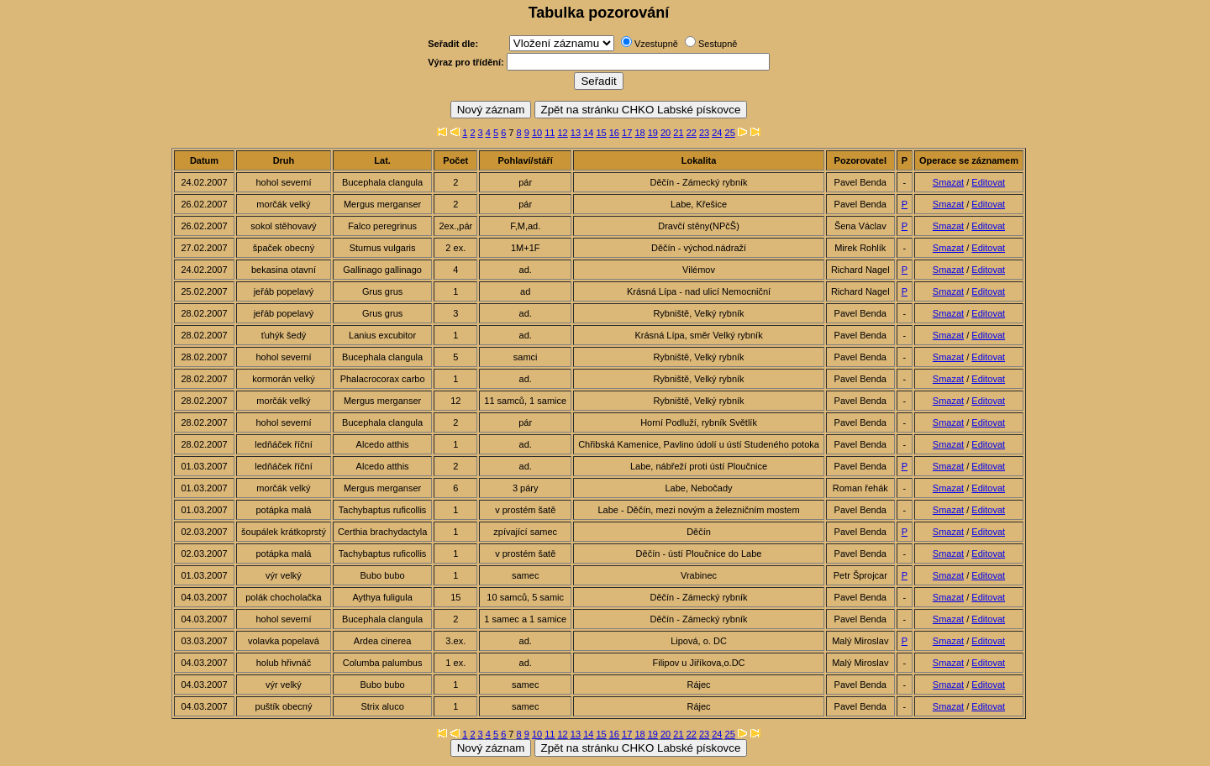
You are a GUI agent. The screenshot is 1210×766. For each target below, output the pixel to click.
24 (717, 133)
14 (588, 133)
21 (678, 133)
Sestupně (717, 44)
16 (614, 133)
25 (730, 133)
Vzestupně (656, 44)
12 (563, 133)
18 (639, 133)
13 (576, 133)
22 (692, 133)
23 (704, 133)
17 (627, 133)
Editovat (988, 182)
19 (653, 133)
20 (665, 133)
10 (537, 133)
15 (601, 133)
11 (549, 133)
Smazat (948, 182)
